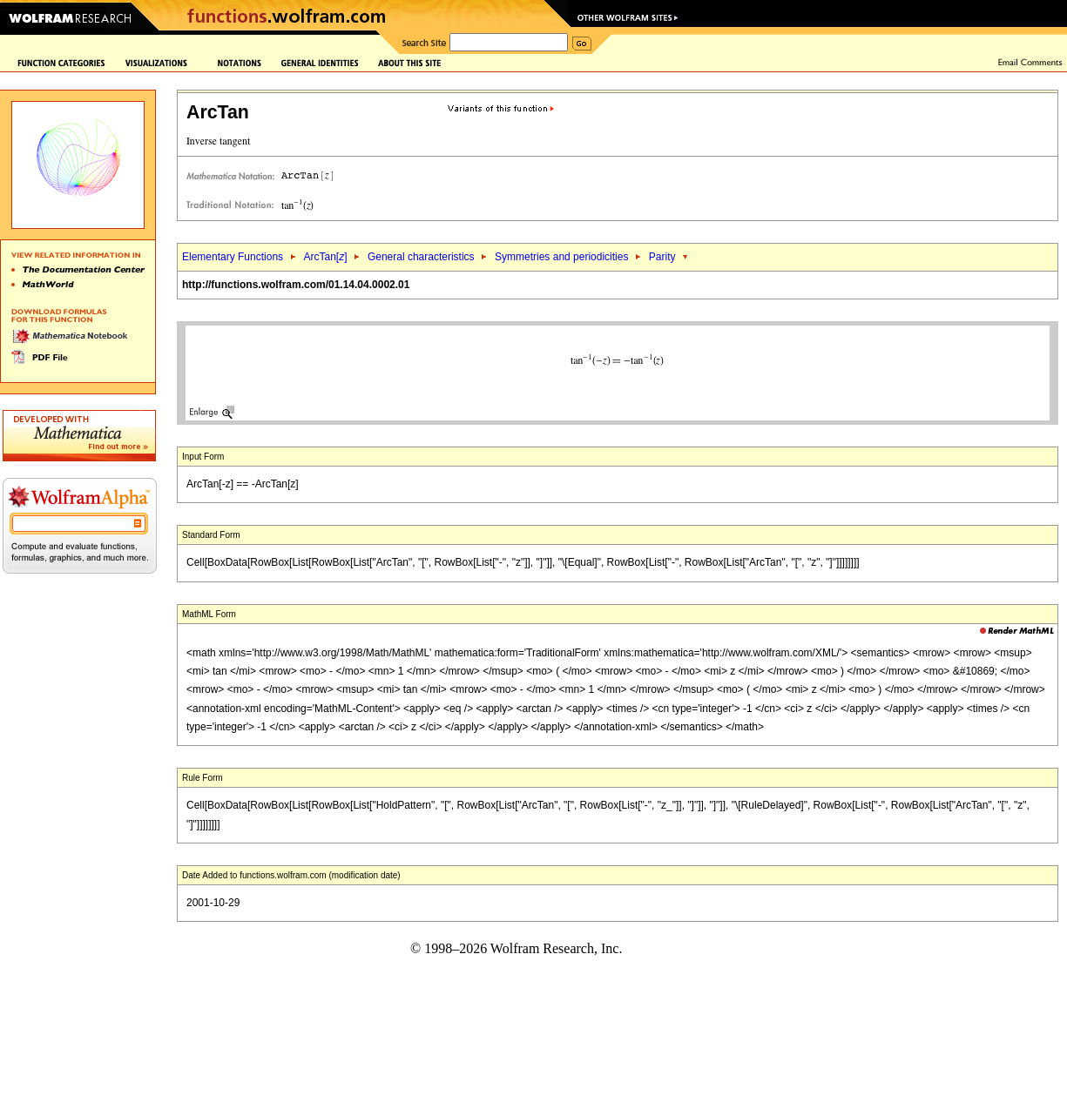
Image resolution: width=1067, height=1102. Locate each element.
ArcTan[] (325, 257)
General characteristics (421, 257)
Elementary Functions (232, 257)
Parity (662, 257)
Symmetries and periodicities (561, 257)
